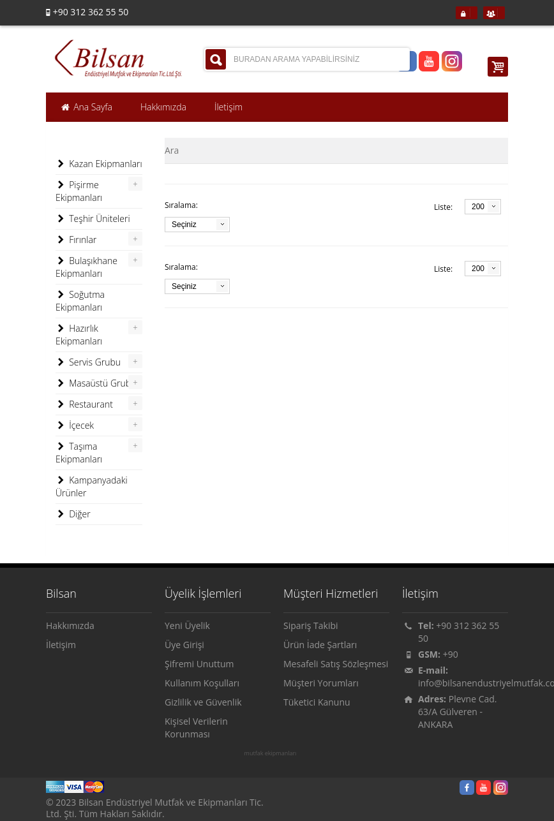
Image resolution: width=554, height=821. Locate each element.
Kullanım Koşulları (202, 683)
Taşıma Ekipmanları (79, 452)
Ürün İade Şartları (320, 645)
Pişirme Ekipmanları (79, 191)
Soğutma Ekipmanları (80, 300)
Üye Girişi (184, 645)
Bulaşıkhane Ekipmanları (86, 267)
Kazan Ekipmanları (99, 164)
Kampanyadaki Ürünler (92, 486)
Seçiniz (184, 224)
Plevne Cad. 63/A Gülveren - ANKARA (457, 711)
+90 (450, 654)
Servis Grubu (88, 362)
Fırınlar (76, 239)
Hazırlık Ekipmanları (79, 334)
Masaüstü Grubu (96, 383)
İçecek (75, 425)
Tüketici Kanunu (316, 702)
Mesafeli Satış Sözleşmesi (335, 664)
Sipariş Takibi (310, 625)
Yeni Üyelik (187, 625)
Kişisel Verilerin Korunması (196, 727)
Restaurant (84, 404)
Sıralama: (181, 205)
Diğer (73, 514)
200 (478, 206)
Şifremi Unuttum (199, 664)
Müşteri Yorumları (321, 683)
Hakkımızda (70, 625)
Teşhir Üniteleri (93, 218)
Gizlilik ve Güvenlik (203, 702)
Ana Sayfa (86, 107)
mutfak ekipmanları (270, 753)
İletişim (61, 645)
